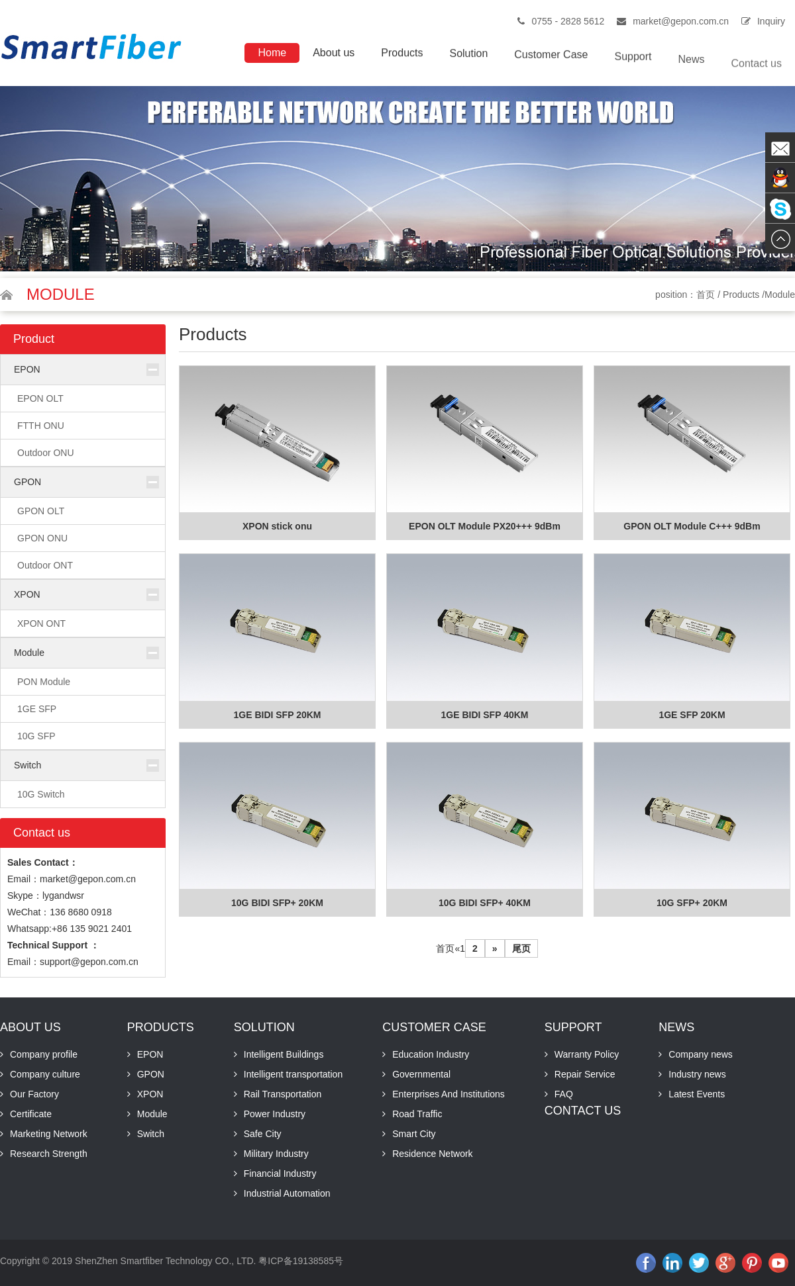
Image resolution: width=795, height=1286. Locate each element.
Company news (700, 1054)
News (691, 73)
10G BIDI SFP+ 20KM (277, 902)
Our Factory (34, 1094)
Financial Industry (280, 1173)
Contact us (756, 81)
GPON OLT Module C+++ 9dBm (691, 526)
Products (402, 55)
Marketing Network (48, 1133)
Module (29, 652)
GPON (27, 482)
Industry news (696, 1074)
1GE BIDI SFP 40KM (484, 715)
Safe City (263, 1133)
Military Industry (276, 1153)
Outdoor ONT (45, 565)
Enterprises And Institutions (448, 1094)
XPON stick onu (277, 526)
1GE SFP (36, 709)
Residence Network (432, 1153)
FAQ (564, 1094)
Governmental (421, 1074)
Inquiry (771, 21)
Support (632, 65)
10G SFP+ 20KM (692, 902)
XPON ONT (41, 623)
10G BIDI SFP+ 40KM (485, 902)
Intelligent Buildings (284, 1054)
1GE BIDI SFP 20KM (277, 715)
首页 (705, 294)
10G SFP (36, 736)
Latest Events (696, 1094)
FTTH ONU (40, 425)
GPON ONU (42, 538)
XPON (27, 594)
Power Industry (274, 1114)
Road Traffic (417, 1114)
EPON (27, 369)
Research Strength (48, 1153)
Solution (468, 58)
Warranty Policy (587, 1054)
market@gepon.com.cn (681, 21)
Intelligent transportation (293, 1074)
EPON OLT (40, 398)
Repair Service (585, 1074)
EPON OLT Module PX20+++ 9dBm (484, 526)
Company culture (45, 1074)
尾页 (521, 948)
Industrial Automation (287, 1193)
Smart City (413, 1133)
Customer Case (551, 61)
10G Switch (41, 794)
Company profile (44, 1054)
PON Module (43, 681)
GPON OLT (40, 511)
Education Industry (430, 1054)
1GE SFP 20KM (692, 715)
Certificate (31, 1114)
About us (333, 54)
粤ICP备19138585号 (300, 1261)
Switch (27, 765)
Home (272, 53)
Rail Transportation (283, 1094)
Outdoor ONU (45, 452)
